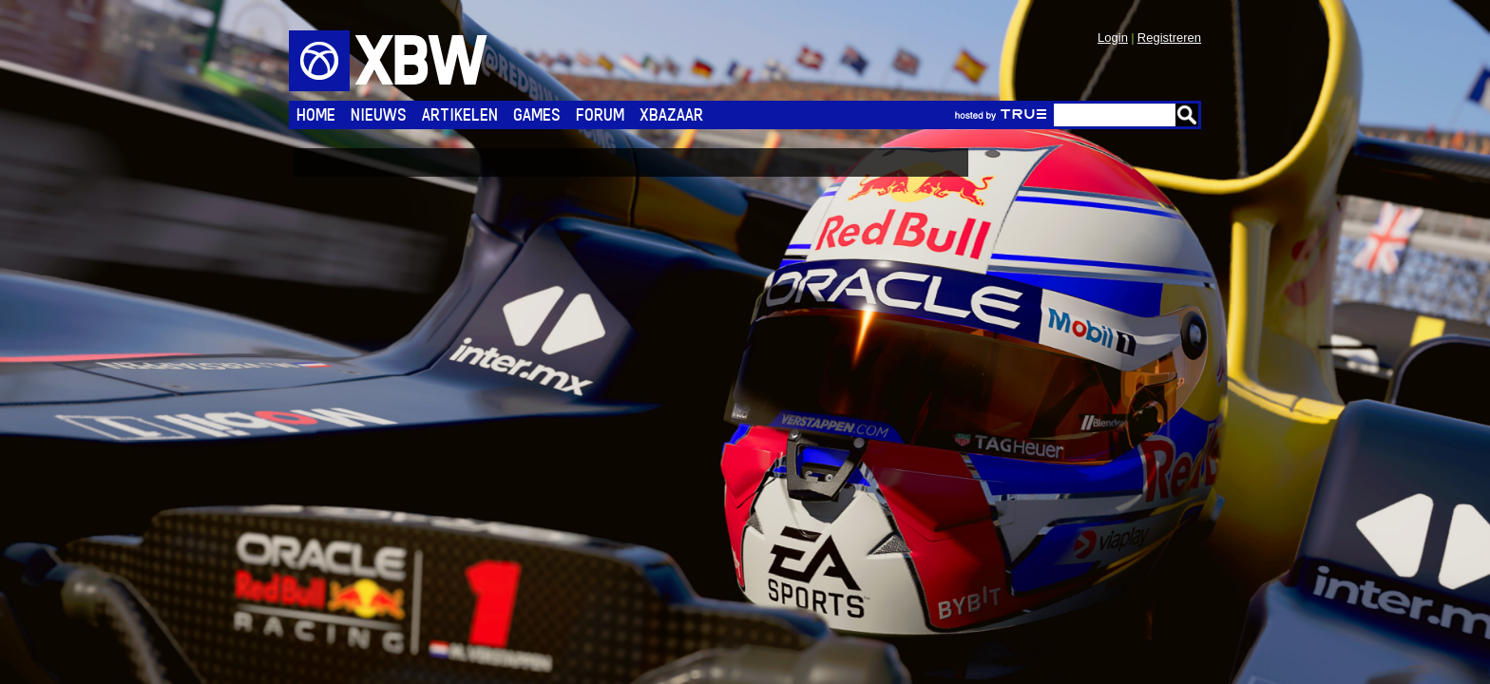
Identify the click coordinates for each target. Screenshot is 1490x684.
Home (315, 114)
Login (1113, 37)
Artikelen (460, 114)
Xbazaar (671, 114)
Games (537, 114)
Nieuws (379, 114)
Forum (600, 114)
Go (1186, 115)
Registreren (1169, 37)
